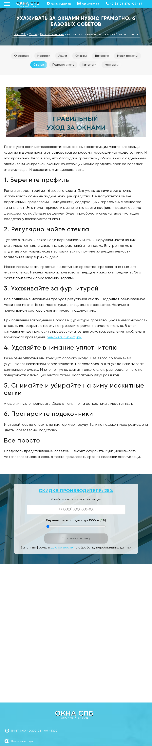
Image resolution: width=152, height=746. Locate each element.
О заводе (21, 55)
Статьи (38, 64)
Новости (43, 55)
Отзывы (81, 55)
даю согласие (61, 547)
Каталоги (89, 64)
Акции (62, 55)
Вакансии (102, 55)
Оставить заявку (76, 538)
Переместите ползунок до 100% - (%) (76, 520)
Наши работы (127, 55)
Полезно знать (63, 64)
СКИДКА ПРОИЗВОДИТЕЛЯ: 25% (76, 490)
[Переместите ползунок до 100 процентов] (76, 526)
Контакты (112, 64)
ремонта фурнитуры (64, 337)
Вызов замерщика (23, 741)
